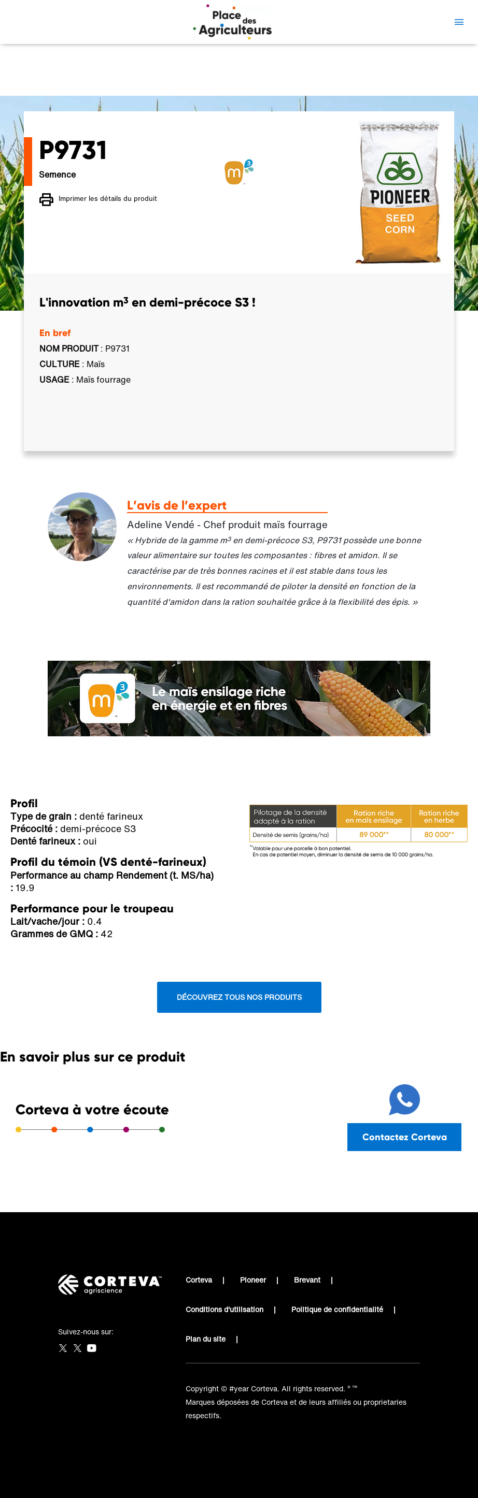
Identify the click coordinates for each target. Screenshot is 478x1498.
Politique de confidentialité (337, 1309)
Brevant (307, 1279)
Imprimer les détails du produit (98, 200)
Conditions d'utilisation (224, 1309)
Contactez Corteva (404, 1137)
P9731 (149, 80)
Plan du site (206, 1338)
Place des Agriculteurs (86, 80)
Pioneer (253, 1279)
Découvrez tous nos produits (239, 997)
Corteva (199, 1279)
